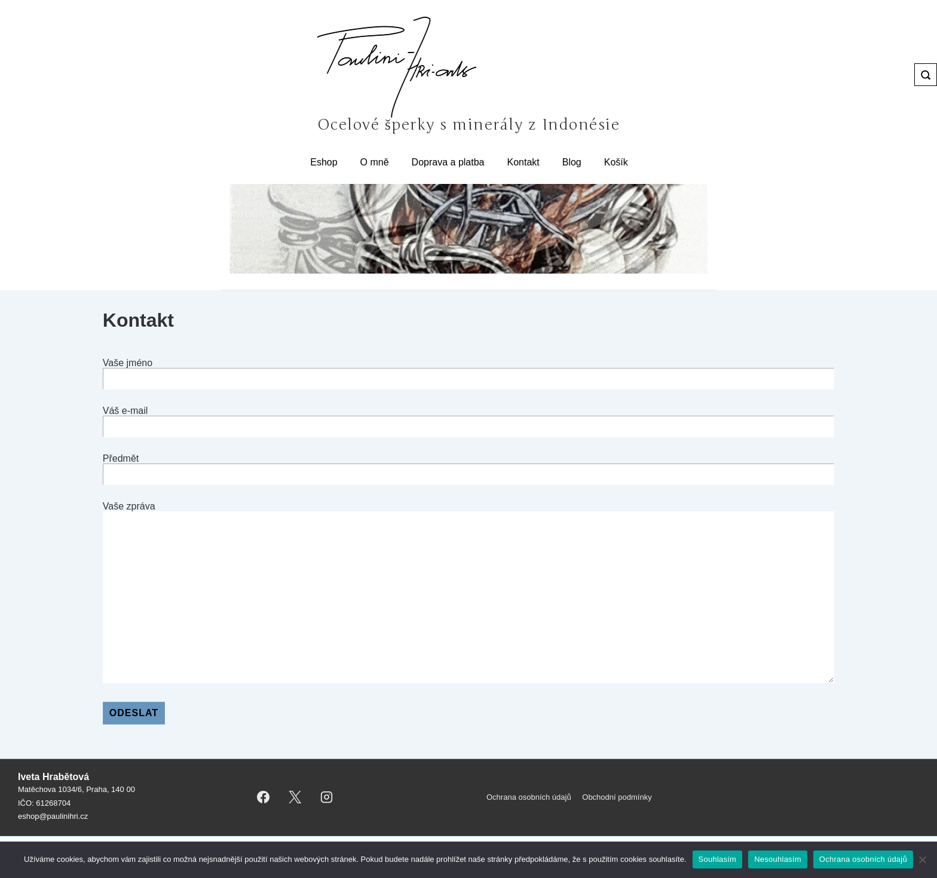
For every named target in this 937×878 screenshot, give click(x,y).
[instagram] (327, 797)
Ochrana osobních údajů (528, 797)
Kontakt (523, 162)
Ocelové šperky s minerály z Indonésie (468, 125)
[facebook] (263, 797)
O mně (374, 162)
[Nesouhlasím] (922, 859)
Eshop (323, 162)
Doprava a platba (448, 162)
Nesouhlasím (777, 859)
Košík (616, 162)
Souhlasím (718, 859)
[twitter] (295, 797)
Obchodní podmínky (616, 797)
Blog (571, 162)
